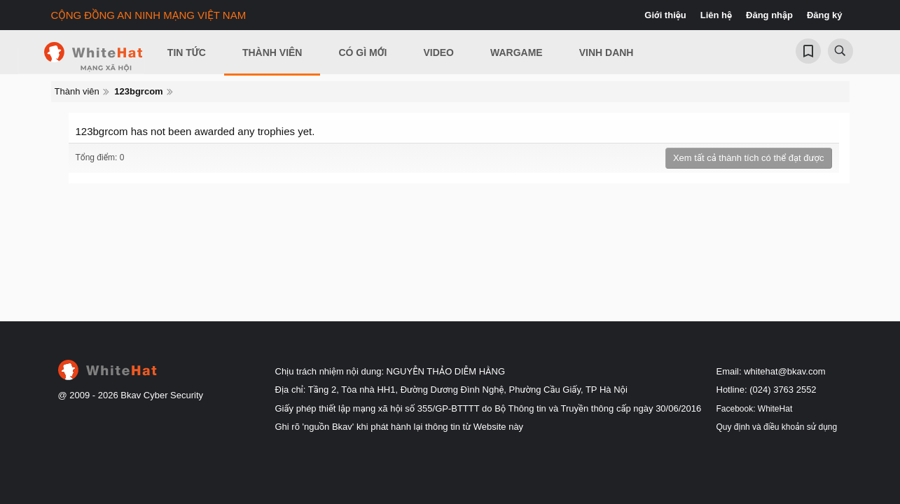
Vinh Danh (606, 52)
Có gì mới (362, 52)
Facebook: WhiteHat (754, 409)
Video (438, 52)
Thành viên (272, 52)
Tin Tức (186, 52)
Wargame (516, 52)
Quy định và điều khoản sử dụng (777, 427)
